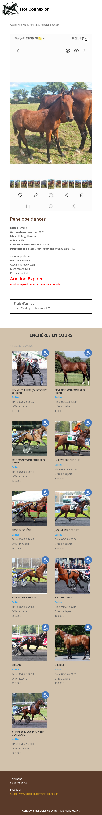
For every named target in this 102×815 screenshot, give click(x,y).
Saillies (15, 397)
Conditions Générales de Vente (39, 810)
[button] (86, 40)
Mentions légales (70, 810)
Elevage (23, 24)
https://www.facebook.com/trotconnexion (34, 793)
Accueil (13, 24)
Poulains (34, 24)
